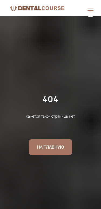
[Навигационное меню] (90, 10)
